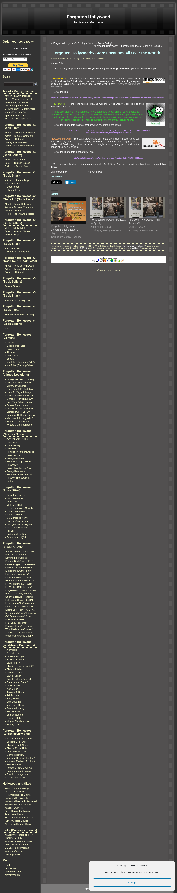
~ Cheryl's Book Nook (16, 745)
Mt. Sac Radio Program (17, 847)
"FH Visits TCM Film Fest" (18, 587)
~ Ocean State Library (16, 405)
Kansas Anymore (14, 807)
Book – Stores (12, 286)
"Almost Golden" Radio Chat (20, 551)
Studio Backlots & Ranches (19, 817)
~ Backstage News (15, 495)
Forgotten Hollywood (88, 16)
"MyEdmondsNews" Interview (20, 613)
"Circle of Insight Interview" (19, 567)
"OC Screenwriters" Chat (18, 616)
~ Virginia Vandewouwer (17, 721)
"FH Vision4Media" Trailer (18, 583)
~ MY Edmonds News (16, 517)
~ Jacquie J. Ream (15, 692)
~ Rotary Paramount (15, 471)
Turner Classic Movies (16, 820)
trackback (135, 248)
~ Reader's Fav (13, 764)
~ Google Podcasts (15, 345)
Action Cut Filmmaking (17, 788)
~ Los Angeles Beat (15, 511)
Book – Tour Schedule (16, 102)
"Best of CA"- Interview (17, 554)
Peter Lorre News (14, 814)
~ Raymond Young (14, 708)
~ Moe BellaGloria (14, 705)
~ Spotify (9, 358)
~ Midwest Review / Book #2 (20, 758)
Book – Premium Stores (17, 163)
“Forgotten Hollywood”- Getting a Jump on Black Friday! (82, 43)
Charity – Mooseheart (16, 142)
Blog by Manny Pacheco (133, 246)
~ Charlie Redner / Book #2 (19, 666)
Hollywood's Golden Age (18, 804)
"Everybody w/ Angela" (17, 574)
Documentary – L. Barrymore (20, 108)
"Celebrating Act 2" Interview (20, 564)
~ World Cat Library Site (17, 251)
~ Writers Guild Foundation (19, 424)
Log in (8, 865)
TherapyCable (12, 854)
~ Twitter (9, 481)
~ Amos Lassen (13, 653)
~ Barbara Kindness (15, 659)
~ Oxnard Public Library (17, 411)
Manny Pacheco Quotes (17, 112)
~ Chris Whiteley (13, 669)
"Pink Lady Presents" (16, 622)
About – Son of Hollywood (18, 204)
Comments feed (13, 871)
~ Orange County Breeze (18, 521)
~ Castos (9, 342)
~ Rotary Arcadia (13, 455)
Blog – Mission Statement (18, 99)
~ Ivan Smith (11, 688)
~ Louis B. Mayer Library (18, 392)
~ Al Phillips (11, 649)
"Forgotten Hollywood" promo (20, 590)
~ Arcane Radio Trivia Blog (19, 738)
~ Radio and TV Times (16, 534)
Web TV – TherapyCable (18, 118)
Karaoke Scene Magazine (18, 841)
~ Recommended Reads (18, 771)
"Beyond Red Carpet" (16, 558)
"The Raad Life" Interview (18, 632)
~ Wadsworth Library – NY (19, 418)
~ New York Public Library (18, 402)
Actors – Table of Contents (19, 136)
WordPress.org (13, 875)
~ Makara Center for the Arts (20, 395)
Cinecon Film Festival (16, 791)
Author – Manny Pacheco (18, 95)
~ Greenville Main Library (18, 382)
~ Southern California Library (20, 415)
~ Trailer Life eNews (15, 777)
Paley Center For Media (17, 811)
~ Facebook (11, 442)
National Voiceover (15, 851)
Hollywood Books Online (18, 794)
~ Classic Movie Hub (16, 748)
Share (70, 182)
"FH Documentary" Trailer (18, 577)
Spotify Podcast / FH (15, 115)
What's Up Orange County (19, 824)
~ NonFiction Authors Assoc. (20, 451)
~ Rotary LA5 (12, 464)
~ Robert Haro (12, 711)
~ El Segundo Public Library (19, 379)
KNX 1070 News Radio (17, 844)
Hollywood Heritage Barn (18, 798)
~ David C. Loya (13, 672)
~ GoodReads (12, 186)
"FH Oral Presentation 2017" (20, 580)
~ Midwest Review (14, 754)
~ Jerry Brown (12, 698)
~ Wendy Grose (13, 724)
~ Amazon (10, 328)
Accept (132, 882)
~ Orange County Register (19, 524)
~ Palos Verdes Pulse (16, 527)
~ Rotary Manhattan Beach (19, 468)
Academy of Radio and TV (19, 834)
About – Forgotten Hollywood (20, 132)
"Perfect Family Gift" (15, 619)
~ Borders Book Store (16, 741)
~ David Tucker (13, 675)
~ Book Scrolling (13, 504)
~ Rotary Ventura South (17, 477)
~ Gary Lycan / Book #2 (17, 682)
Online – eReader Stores (18, 166)
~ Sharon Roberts (14, 714)
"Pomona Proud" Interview (19, 626)
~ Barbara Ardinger (15, 656)
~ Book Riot (11, 501)
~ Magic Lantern (13, 514)
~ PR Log (10, 530)
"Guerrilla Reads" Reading (19, 596)
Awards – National (14, 139)
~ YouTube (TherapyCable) (19, 365)
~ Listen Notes (12, 349)
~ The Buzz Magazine (16, 774)
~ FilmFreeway (12, 445)
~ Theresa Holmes (14, 718)
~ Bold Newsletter (14, 498)
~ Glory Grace (12, 685)
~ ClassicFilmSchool (15, 751)
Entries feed (11, 868)
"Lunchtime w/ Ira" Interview (19, 603)
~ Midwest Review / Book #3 (20, 761)
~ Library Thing (13, 190)
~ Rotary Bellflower (15, 458)
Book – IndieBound (15, 159)
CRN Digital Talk (13, 838)
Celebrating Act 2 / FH (16, 105)
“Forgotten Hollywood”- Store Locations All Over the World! (105, 53)
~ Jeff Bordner (12, 695)
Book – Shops (12, 234)
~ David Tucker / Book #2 (18, 679)
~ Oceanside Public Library (19, 408)
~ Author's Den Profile (16, 438)
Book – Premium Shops (17, 231)
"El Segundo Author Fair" (18, 570)
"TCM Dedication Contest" (19, 629)
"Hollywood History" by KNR (19, 600)
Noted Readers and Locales (19, 145)
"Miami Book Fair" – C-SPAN (20, 609)
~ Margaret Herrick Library (19, 398)
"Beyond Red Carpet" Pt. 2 (19, 561)
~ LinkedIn (10, 448)
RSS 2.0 (83, 248)
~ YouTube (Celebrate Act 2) (20, 362)
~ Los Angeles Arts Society (19, 508)
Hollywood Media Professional (21, 801)
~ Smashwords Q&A (15, 537)
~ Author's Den (12, 183)
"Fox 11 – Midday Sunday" (19, 593)
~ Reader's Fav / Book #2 (18, 767)
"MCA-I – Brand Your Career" (20, 606)
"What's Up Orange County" (19, 635)
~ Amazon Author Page (17, 180)
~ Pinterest (10, 352)
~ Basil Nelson (12, 662)
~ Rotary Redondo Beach (18, 474)
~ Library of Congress (16, 385)
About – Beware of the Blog (19, 314)
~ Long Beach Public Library (20, 389)
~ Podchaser (11, 355)
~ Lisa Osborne (13, 701)
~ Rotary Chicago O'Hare (18, 461)
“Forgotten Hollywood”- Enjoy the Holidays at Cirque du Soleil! (127, 46)
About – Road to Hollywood (19, 265)
